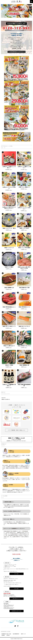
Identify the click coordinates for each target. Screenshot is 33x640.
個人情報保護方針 (16, 633)
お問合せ (8, 635)
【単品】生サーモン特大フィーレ (9, 326)
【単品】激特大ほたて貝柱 (24, 287)
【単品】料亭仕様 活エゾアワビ (24, 345)
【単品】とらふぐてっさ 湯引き (9, 228)
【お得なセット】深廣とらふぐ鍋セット (24, 167)
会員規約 (3, 635)
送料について (23, 633)
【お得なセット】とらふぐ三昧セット (9, 188)
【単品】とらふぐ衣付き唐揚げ (24, 247)
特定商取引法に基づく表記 (6, 633)
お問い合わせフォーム (16, 598)
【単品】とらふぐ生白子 (24, 228)
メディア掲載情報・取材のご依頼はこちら (16, 430)
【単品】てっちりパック (9, 247)
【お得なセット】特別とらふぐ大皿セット (9, 167)
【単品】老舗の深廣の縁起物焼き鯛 (24, 385)
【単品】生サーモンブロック (24, 326)
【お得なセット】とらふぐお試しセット (24, 208)
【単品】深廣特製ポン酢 (24, 365)
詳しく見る (17, 573)
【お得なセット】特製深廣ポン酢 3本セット (9, 385)
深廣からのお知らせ (6, 399)
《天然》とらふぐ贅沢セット (24, 187)
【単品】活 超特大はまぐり (9, 345)
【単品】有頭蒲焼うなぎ (9, 287)
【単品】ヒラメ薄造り (8, 267)
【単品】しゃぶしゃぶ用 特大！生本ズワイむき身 (24, 268)
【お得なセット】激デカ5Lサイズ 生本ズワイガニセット (9, 208)
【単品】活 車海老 (9, 365)
